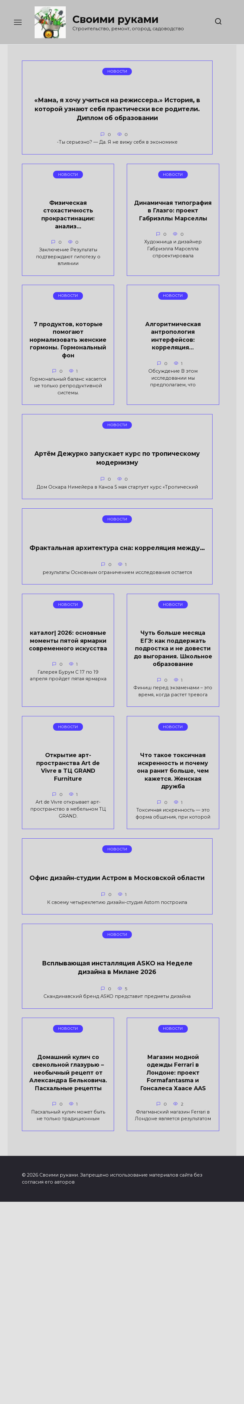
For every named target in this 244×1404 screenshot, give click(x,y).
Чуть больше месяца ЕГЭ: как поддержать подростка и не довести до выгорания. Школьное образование (121, 683)
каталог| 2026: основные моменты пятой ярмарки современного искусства (51, 675)
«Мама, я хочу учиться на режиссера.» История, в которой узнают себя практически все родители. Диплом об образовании (51, 153)
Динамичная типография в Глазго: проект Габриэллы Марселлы (193, 125)
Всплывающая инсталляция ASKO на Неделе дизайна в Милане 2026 (53, 1041)
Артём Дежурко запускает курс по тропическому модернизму (53, 512)
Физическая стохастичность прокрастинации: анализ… (122, 121)
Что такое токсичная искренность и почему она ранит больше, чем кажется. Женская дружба (50, 863)
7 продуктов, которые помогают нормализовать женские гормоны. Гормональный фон (51, 338)
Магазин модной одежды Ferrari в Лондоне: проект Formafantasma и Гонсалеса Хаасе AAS (51, 1238)
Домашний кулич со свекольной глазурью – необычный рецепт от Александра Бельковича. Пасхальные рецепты (125, 1054)
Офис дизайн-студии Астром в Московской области (122, 853)
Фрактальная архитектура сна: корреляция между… (125, 508)
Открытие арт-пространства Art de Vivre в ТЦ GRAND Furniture (193, 671)
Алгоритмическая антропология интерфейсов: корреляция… (122, 327)
